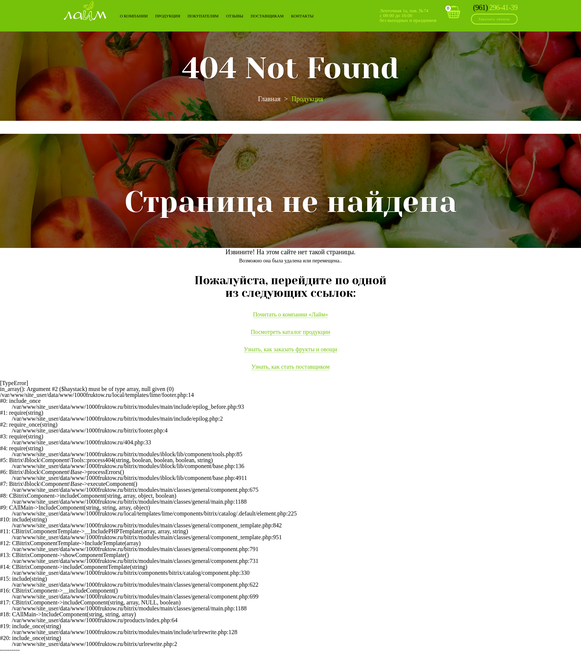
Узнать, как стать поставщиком (290, 367)
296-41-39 (495, 7)
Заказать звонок (494, 19)
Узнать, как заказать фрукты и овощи (290, 349)
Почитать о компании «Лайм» (290, 314)
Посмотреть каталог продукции (290, 332)
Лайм (85, 10)
